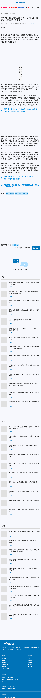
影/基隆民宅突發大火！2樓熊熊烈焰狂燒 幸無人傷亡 (24, 492)
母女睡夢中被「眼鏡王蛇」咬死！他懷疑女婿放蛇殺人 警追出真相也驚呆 (24, 347)
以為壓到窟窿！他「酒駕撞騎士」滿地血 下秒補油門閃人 (24, 436)
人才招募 (4, 660)
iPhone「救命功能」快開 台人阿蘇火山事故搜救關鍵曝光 (24, 375)
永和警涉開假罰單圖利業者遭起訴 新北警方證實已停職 (24, 393)
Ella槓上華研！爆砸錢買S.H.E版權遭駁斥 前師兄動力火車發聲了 (24, 596)
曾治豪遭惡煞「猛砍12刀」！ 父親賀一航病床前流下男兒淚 (24, 569)
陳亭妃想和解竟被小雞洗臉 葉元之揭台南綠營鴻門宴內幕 (24, 365)
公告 (29, 658)
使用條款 (4, 662)
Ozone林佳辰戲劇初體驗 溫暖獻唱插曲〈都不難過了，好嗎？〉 (24, 587)
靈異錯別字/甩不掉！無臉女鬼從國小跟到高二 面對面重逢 (24, 310)
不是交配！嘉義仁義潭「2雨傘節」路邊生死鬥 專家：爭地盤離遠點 (23, 320)
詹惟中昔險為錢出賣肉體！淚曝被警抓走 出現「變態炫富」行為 (24, 605)
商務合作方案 (5, 668)
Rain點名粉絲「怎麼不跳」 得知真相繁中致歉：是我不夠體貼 (24, 578)
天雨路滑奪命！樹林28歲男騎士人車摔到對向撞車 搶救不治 (24, 446)
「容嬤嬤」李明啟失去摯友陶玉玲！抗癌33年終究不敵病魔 (24, 541)
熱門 (29, 7)
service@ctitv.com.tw (13, 688)
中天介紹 (4, 658)
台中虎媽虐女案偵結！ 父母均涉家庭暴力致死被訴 (24, 500)
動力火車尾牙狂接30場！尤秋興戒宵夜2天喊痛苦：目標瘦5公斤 (24, 615)
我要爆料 (30, 664)
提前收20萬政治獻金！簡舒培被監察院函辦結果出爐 (24, 401)
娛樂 (11, 536)
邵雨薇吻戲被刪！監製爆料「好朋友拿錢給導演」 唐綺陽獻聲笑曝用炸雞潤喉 (24, 550)
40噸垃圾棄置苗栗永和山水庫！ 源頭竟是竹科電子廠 (24, 510)
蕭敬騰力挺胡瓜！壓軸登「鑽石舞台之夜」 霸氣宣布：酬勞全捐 (23, 560)
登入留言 (36, 248)
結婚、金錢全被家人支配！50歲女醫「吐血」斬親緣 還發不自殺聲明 (24, 427)
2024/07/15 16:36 (9, 23)
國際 (11, 351)
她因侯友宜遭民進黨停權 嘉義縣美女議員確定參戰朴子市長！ (24, 283)
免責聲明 (4, 666)
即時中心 (32, 23)
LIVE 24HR (6, 7)
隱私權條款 (5, 664)
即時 (25, 7)
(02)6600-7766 (9, 682)
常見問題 (30, 660)
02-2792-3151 (11, 686)
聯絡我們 (30, 662)
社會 (11, 314)
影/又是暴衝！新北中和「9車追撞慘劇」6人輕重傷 (23, 472)
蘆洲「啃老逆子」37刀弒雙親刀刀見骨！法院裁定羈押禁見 (24, 464)
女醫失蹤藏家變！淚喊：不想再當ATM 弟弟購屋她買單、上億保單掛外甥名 (24, 384)
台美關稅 (14, 7)
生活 (11, 305)
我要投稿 (30, 666)
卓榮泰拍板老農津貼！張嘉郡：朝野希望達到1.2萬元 (24, 356)
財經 (11, 296)
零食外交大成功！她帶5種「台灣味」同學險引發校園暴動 (24, 301)
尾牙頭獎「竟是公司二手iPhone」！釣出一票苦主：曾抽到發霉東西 (24, 329)
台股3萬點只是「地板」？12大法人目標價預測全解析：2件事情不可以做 (23, 292)
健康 (11, 388)
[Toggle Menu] (38, 7)
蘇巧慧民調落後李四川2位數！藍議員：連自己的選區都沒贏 (24, 338)
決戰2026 (20, 7)
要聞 (32, 7)
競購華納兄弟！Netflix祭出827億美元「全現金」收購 (24, 531)
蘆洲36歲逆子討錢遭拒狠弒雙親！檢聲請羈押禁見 (23, 482)
